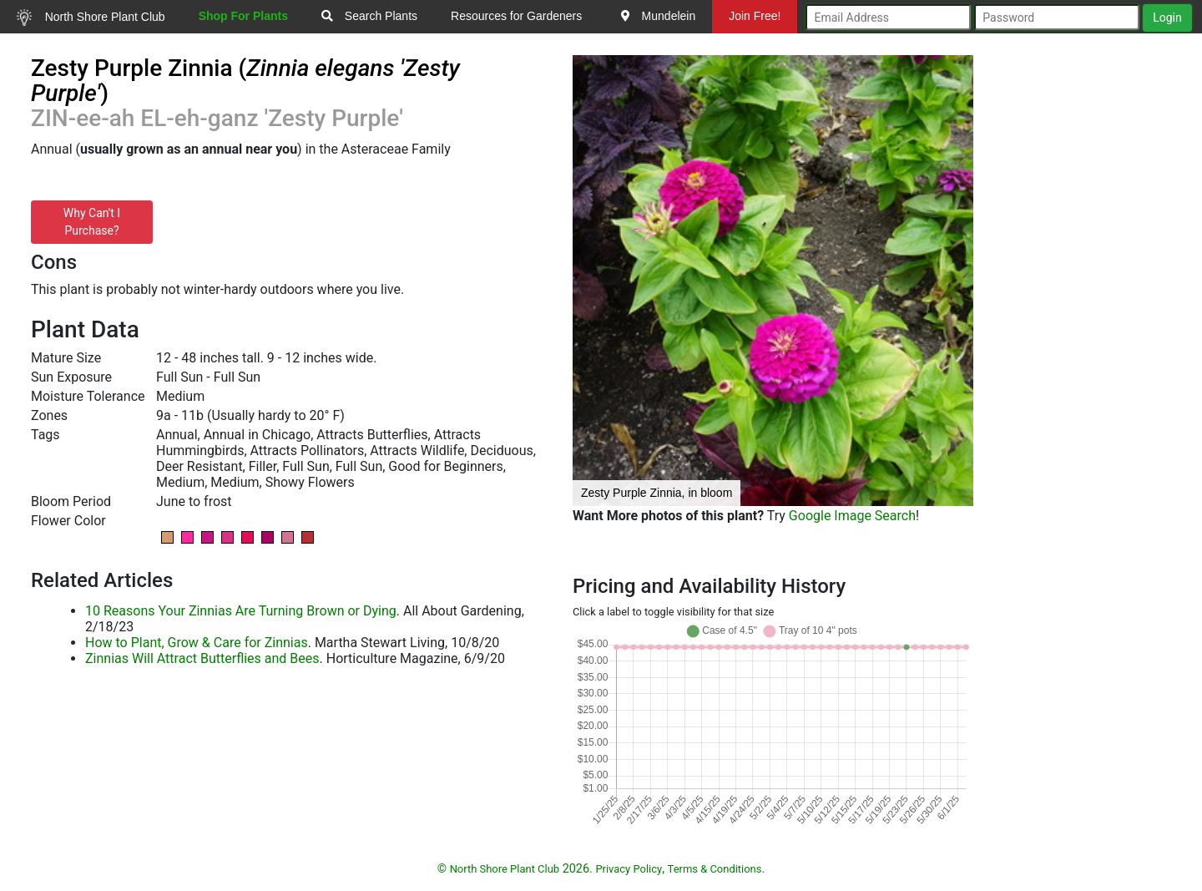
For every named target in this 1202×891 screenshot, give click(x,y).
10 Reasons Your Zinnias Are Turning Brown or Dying (240, 611)
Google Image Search (852, 516)
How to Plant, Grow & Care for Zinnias (196, 643)
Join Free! (754, 16)
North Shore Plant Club (91, 17)
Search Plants (369, 16)
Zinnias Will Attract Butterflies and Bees (202, 658)
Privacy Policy (628, 869)
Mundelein (658, 16)
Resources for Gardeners (516, 16)
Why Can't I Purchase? (91, 221)
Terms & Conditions (715, 869)
